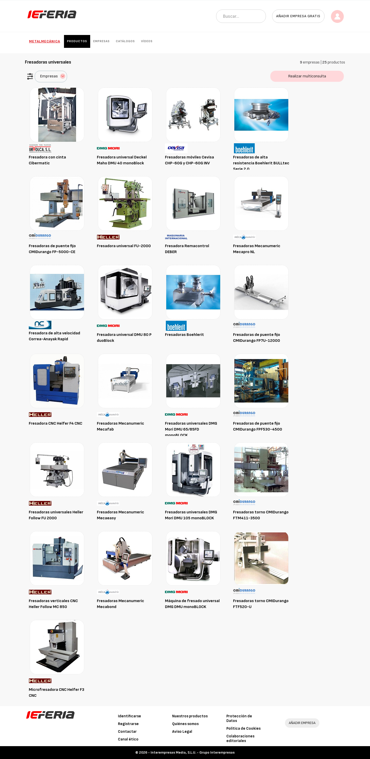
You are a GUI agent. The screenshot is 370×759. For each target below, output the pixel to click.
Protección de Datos (239, 718)
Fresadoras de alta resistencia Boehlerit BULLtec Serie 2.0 (261, 163)
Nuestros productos (190, 716)
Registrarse (128, 723)
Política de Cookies (243, 728)
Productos (77, 41)
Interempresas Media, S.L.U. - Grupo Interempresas (193, 752)
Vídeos (147, 41)
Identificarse (129, 716)
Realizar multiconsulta (307, 76)
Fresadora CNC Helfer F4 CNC (55, 423)
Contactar (127, 731)
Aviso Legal (182, 731)
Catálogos (125, 41)
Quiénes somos (185, 723)
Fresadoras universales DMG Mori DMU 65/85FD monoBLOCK (191, 429)
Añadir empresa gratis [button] (298, 16)
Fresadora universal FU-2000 (124, 246)
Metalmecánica (44, 41)
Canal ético (128, 739)
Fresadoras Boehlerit (184, 334)
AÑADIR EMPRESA (302, 723)
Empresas (101, 41)
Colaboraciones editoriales (240, 738)
